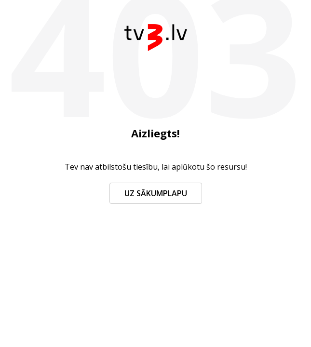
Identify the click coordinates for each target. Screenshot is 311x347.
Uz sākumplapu (155, 193)
